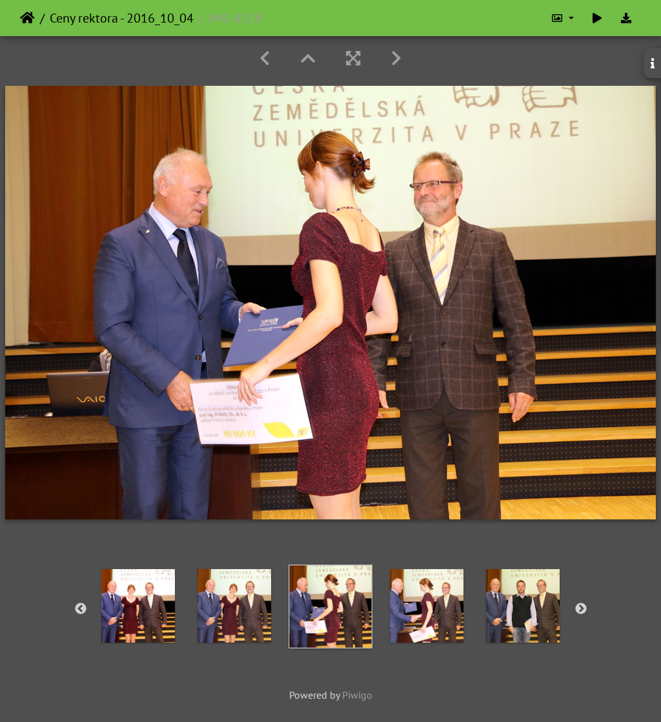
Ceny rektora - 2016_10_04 (122, 18)
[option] (138, 606)
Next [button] (581, 609)
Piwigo (357, 694)
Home (27, 18)
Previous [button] (80, 609)
